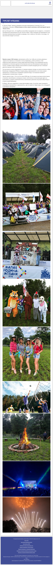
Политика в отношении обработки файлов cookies (26, 552)
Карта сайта (26, 540)
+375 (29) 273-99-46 (30, 3)
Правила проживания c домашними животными (26, 549)
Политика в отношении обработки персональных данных (26, 550)
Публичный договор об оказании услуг (26, 545)
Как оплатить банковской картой (26, 542)
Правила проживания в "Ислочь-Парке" (26, 547)
